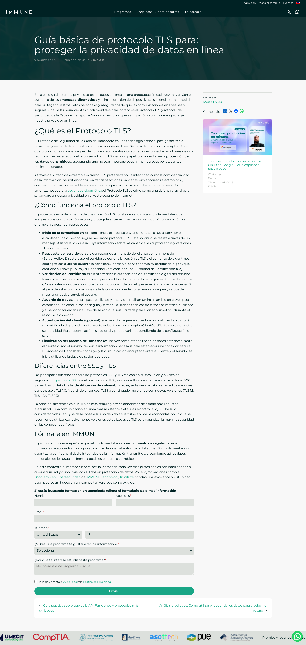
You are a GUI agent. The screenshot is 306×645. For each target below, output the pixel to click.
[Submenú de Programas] (133, 12)
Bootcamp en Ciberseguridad (57, 477)
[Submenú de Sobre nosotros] (181, 12)
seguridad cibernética (85, 190)
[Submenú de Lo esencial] (204, 12)
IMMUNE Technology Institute (110, 477)
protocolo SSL (67, 380)
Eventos (288, 2)
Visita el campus (269, 2)
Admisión (250, 2)
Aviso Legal (70, 581)
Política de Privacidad (97, 581)
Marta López (212, 102)
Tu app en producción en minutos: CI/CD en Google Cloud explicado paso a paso (235, 164)
